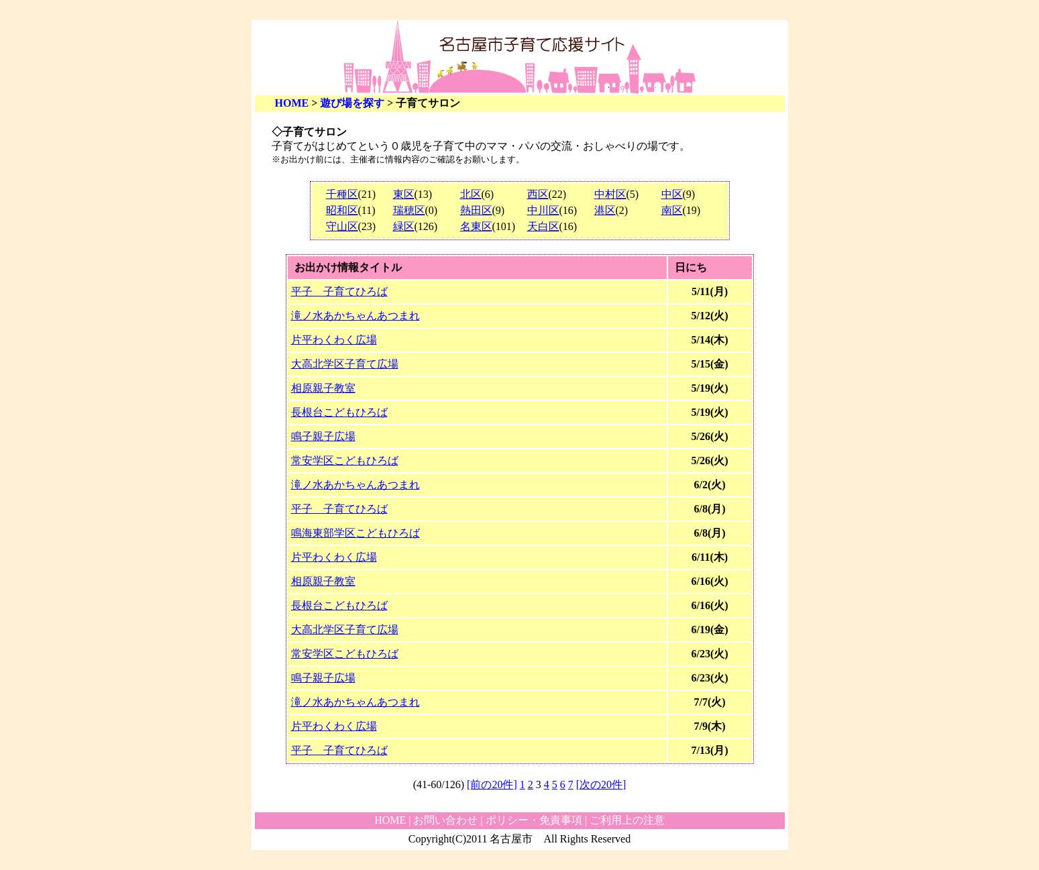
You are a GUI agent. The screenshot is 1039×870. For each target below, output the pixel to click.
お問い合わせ (445, 820)
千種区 (342, 194)
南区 (672, 210)
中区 (672, 194)
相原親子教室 (323, 388)
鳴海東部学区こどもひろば (355, 533)
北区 (471, 194)
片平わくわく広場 (334, 339)
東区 (404, 194)
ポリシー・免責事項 (534, 820)
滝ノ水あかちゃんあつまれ (355, 315)
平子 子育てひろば (339, 291)
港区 (605, 210)
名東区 (476, 226)
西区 (538, 194)
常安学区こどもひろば (344, 460)
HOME (292, 103)
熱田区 (476, 210)
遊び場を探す (352, 103)
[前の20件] (492, 784)
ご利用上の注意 (627, 820)
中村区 (610, 194)
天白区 (543, 226)
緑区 (404, 226)
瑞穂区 (409, 210)
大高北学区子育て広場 (344, 364)
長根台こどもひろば (339, 412)
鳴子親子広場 (323, 436)
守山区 (342, 226)
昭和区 (342, 210)
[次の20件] (601, 784)
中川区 (543, 210)
